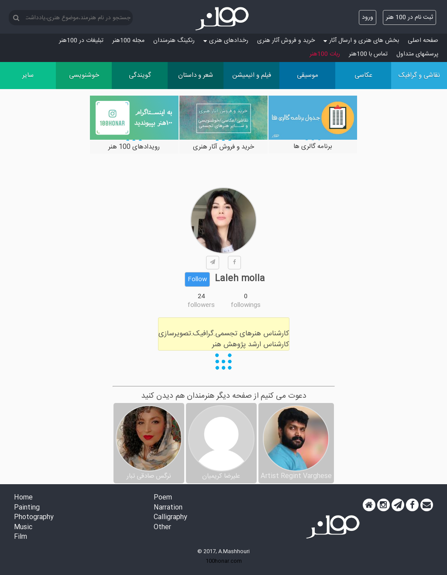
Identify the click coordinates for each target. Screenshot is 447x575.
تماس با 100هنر (368, 54)
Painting (27, 508)
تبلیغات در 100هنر (81, 40)
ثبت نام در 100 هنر (409, 17)
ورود (367, 17)
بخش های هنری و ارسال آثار (361, 40)
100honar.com (224, 561)
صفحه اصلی (423, 40)
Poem (163, 498)
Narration (168, 508)
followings (246, 305)
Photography (34, 518)
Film (20, 537)
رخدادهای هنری (225, 40)
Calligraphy (170, 518)
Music (23, 528)
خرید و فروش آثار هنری (286, 40)
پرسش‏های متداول (417, 54)
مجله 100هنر (128, 40)
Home (23, 498)
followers (201, 305)
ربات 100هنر (324, 54)
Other (162, 528)
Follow (197, 279)
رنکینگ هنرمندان (174, 40)
